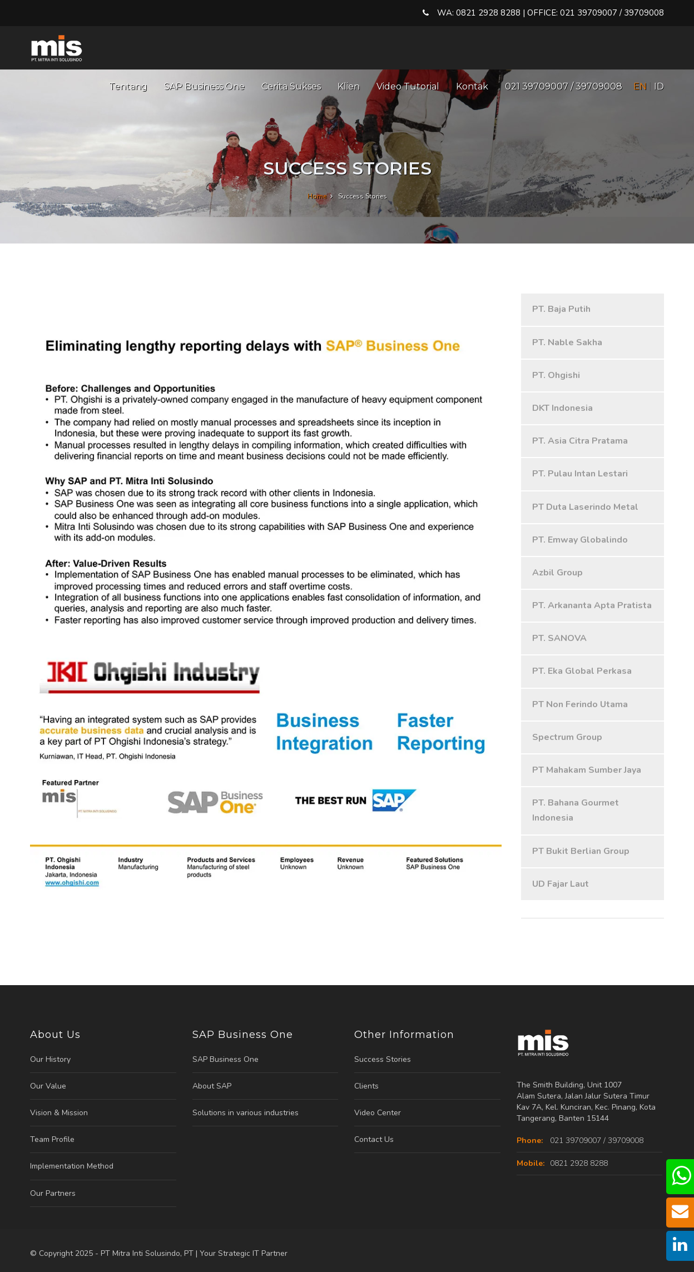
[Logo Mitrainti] (57, 42)
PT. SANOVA (559, 638)
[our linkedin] (680, 1247)
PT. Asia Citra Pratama (580, 441)
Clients (366, 1086)
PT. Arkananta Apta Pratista (592, 605)
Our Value (48, 1086)
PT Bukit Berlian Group (580, 851)
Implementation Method (71, 1166)
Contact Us (374, 1139)
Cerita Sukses (291, 86)
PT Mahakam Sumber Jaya (586, 770)
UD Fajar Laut (560, 884)
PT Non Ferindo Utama (580, 704)
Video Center (377, 1112)
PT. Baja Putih (561, 309)
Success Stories (382, 1059)
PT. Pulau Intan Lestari (580, 474)
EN (640, 86)
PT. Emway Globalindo (580, 540)
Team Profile (52, 1139)
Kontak (472, 86)
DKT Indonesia (562, 408)
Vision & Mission (59, 1112)
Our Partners (53, 1193)
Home (318, 196)
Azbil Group (557, 573)
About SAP (211, 1086)
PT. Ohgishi (556, 375)
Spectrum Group (567, 737)
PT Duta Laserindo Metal (585, 507)
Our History (50, 1059)
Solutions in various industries (245, 1112)
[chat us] (681, 1181)
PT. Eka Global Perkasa (582, 671)
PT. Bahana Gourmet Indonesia (575, 810)
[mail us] (680, 1214)
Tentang (128, 86)
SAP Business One (204, 86)
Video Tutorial (407, 86)
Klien (349, 86)
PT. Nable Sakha (567, 342)
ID (659, 86)
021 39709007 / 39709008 (563, 86)
